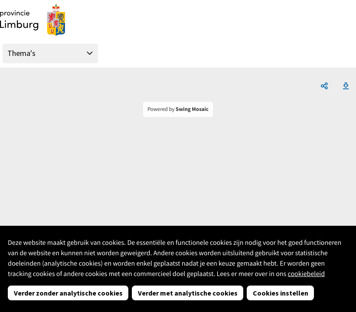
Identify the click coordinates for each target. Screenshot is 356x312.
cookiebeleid (306, 274)
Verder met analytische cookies (188, 293)
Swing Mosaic (192, 109)
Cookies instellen (280, 293)
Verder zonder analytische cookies (68, 293)
